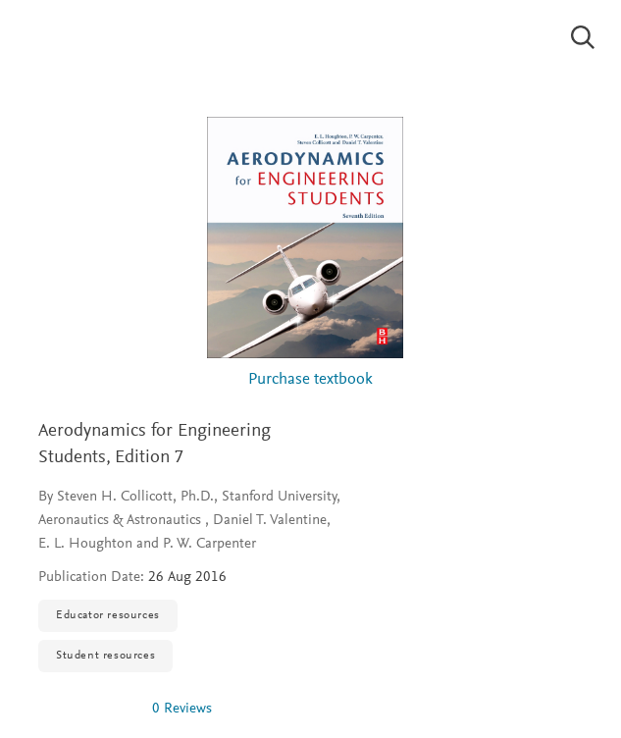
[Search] (583, 37)
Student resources (105, 655)
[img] (87, 708)
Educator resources (108, 615)
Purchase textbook (310, 380)
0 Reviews (182, 709)
